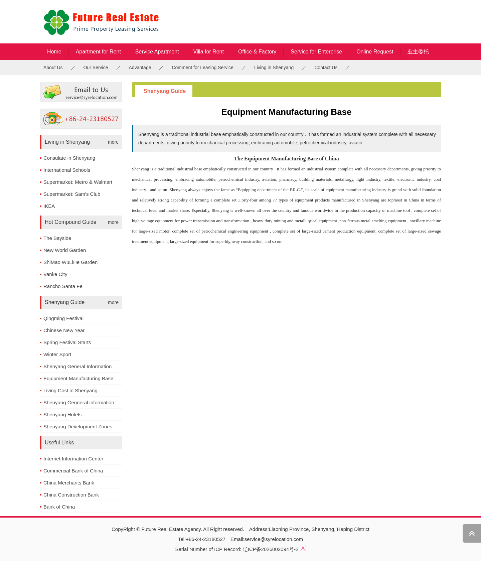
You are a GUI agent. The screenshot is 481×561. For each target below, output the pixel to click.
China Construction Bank (71, 495)
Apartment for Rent (98, 51)
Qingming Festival (63, 318)
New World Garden (64, 250)
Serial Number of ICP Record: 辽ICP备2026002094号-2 (236, 549)
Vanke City (55, 274)
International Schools (66, 170)
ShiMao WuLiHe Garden (70, 262)
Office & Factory (257, 51)
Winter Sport (57, 354)
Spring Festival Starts (67, 342)
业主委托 (418, 51)
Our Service (96, 67)
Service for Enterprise (316, 51)
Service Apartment (157, 51)
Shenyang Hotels (62, 414)
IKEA (49, 206)
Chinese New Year (64, 330)
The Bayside (57, 238)
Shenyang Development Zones (77, 426)
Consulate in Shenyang (69, 158)
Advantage (140, 67)
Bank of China (59, 507)
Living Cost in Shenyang (70, 390)
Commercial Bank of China (73, 470)
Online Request (374, 51)
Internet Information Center (73, 458)
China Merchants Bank (68, 482)
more (113, 142)
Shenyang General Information (77, 366)
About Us (53, 67)
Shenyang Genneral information (78, 402)
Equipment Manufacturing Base (78, 378)
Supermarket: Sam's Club (71, 194)
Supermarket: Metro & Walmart (77, 182)
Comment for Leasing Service (202, 67)
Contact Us (325, 67)
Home (54, 51)
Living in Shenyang (274, 67)
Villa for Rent (208, 51)
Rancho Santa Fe (63, 286)
